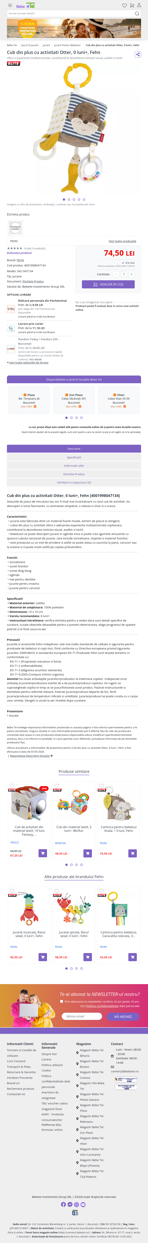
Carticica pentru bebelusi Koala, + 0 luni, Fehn (119, 829)
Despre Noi (49, 1054)
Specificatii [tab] (74, 457)
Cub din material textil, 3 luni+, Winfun (74, 829)
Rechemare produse (20, 1089)
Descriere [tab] (74, 449)
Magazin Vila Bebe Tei (90, 1086)
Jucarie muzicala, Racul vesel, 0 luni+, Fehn (29, 934)
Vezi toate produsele (122, 241)
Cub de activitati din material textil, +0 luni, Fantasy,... (29, 830)
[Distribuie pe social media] (138, 54)
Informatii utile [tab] (74, 465)
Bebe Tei (12, 45)
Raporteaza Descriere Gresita (31, 756)
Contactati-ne (16, 1094)
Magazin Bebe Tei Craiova (89, 1075)
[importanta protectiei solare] (74, 28)
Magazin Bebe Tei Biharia (89, 1053)
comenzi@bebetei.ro (125, 1071)
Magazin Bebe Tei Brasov (89, 1064)
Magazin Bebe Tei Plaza (89, 1107)
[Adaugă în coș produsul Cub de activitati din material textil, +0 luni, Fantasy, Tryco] (43, 853)
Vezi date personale (110, 1006)
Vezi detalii (35, 359)
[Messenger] (69, 1204)
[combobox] (74, 13)
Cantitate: (103, 274)
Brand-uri (13, 1083)
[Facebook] (63, 1204)
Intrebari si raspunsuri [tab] (74, 482)
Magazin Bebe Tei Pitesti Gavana (89, 1097)
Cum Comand (16, 1061)
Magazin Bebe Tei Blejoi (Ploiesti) (89, 1162)
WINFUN (60, 843)
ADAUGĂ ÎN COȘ (108, 284)
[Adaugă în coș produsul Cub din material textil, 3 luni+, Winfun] (87, 853)
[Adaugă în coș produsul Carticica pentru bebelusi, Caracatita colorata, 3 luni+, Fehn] (132, 957)
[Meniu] (10, 5)
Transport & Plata (18, 1067)
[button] (63, 199)
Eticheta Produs (33, 281)
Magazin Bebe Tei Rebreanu (89, 1118)
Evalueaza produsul (19, 253)
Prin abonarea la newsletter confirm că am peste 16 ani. (102, 1001)
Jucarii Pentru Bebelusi (67, 45)
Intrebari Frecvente (20, 1078)
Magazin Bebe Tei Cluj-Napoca (89, 1173)
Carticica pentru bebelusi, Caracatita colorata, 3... (118, 934)
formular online (52, 1130)
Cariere (46, 1059)
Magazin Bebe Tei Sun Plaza (89, 1129)
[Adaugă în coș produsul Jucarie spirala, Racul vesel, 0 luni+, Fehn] (87, 957)
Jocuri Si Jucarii (29, 45)
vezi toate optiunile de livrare (27, 362)
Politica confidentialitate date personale (56, 1081)
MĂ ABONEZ (123, 1017)
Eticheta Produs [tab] (74, 474)
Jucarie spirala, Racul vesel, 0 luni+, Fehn (74, 934)
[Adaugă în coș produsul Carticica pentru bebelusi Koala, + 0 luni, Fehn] (132, 853)
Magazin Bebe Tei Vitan (89, 1140)
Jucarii (46, 45)
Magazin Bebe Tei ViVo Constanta (89, 1151)
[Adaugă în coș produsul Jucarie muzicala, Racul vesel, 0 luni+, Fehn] (43, 957)
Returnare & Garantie (21, 1072)
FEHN (20, 260)
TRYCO (14, 842)
